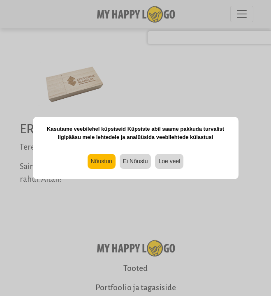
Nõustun (101, 161)
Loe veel (169, 161)
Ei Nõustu (135, 161)
